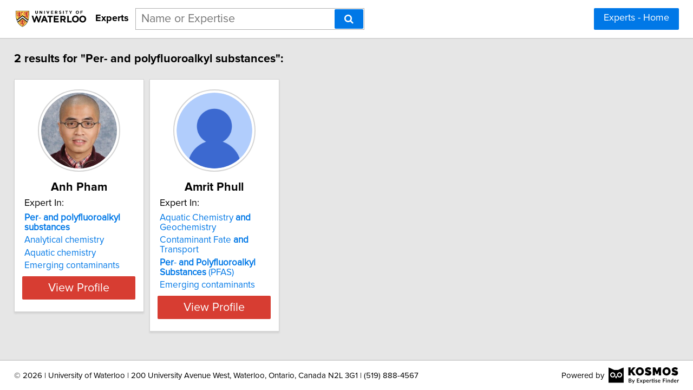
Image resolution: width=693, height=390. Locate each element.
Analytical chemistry (72, 240)
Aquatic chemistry (67, 253)
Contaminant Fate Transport (259, 240)
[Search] (349, 19)
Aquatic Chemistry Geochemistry (239, 222)
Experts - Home (636, 18)
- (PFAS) (242, 258)
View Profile (100, 297)
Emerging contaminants (79, 265)
